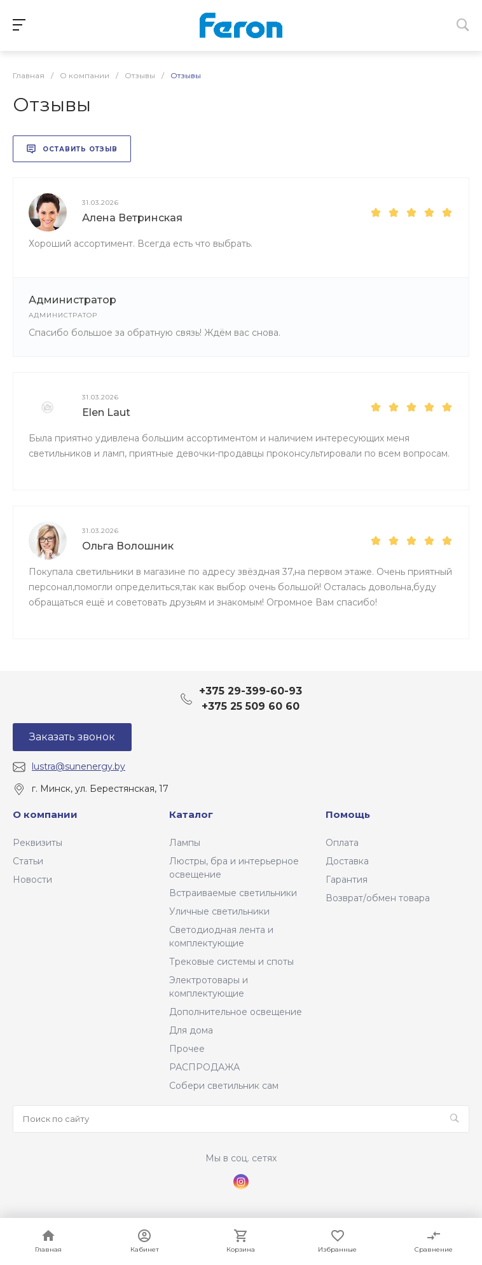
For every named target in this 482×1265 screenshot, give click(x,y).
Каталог (191, 814)
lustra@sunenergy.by (78, 766)
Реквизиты (37, 842)
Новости (32, 879)
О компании (45, 814)
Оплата (342, 842)
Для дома (191, 1030)
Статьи (28, 861)
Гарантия (347, 879)
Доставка (347, 861)
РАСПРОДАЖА (204, 1067)
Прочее (187, 1048)
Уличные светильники (219, 911)
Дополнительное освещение (235, 1012)
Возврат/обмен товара (378, 898)
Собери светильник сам (224, 1085)
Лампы (184, 842)
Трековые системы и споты (231, 961)
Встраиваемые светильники (233, 893)
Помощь (348, 814)
